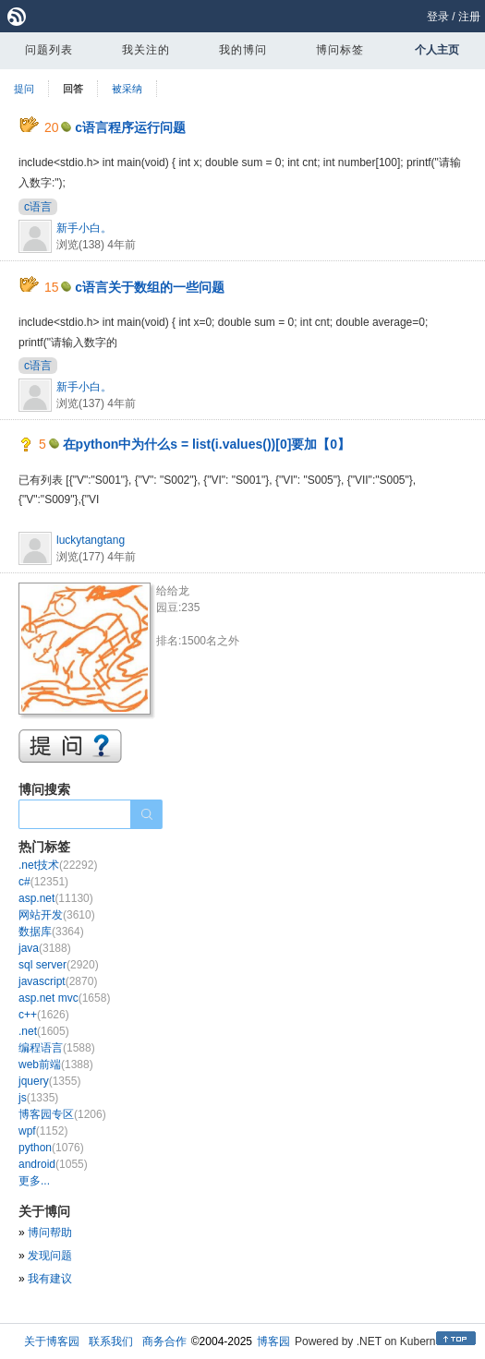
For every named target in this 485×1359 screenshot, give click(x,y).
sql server (58, 964)
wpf (42, 1130)
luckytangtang (90, 540)
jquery (49, 1081)
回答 (73, 88)
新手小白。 (84, 228)
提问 (24, 88)
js (38, 1097)
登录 (438, 16)
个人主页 (437, 49)
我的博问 (243, 49)
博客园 (273, 1341)
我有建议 (50, 1278)
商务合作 (164, 1341)
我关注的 (146, 49)
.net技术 (57, 865)
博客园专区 (62, 1114)
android (53, 1164)
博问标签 (340, 49)
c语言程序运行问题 (130, 127)
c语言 (38, 206)
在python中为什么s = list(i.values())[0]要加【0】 (207, 444)
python (51, 1147)
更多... (34, 1180)
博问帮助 (50, 1232)
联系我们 (111, 1341)
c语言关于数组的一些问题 (149, 287)
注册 (469, 16)
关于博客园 (51, 1341)
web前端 (55, 1064)
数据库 (51, 931)
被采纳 (127, 88)
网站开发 (56, 914)
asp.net (55, 898)
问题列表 (49, 49)
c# (43, 881)
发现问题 (50, 1255)
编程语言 (56, 1047)
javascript (57, 981)
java (44, 948)
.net (43, 1031)
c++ (43, 1014)
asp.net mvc (64, 998)
